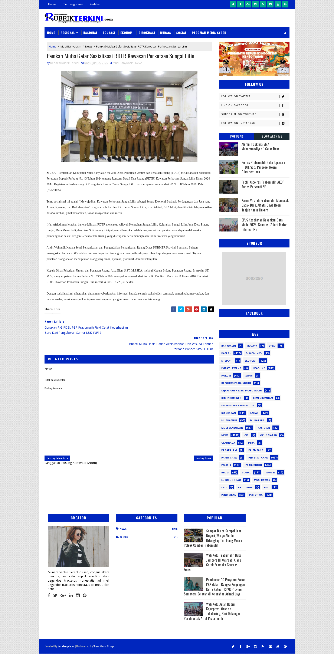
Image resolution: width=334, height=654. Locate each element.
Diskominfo (254, 353)
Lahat (254, 412)
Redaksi (94, 4)
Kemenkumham (263, 397)
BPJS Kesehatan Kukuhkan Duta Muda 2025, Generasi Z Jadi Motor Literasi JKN (264, 224)
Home (52, 4)
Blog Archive (272, 136)
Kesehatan (228, 412)
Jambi (249, 375)
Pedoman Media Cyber (209, 32)
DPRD (272, 345)
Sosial (181, 32)
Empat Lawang (231, 367)
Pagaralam (229, 449)
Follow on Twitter (255, 96)
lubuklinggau (231, 479)
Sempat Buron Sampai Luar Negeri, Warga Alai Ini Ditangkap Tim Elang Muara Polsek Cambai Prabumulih (196, 538)
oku (224, 487)
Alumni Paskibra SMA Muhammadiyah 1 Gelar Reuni (261, 146)
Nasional (90, 32)
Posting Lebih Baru (57, 441)
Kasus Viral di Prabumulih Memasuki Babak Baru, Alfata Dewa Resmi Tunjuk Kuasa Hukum (265, 205)
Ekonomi (127, 32)
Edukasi (109, 32)
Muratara (257, 420)
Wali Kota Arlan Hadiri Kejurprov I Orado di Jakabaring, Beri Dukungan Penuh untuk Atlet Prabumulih (196, 616)
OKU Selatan (268, 435)
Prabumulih (253, 464)
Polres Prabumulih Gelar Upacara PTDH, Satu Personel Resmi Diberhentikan (263, 167)
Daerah (226, 353)
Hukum (226, 375)
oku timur (245, 487)
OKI (246, 435)
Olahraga (228, 442)
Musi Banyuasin (70, 46)
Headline (259, 367)
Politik (226, 464)
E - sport (227, 360)
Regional (67, 32)
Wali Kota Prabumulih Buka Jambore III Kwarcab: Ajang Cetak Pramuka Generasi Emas (195, 562)
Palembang (255, 449)
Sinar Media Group (103, 646)
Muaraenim (229, 420)
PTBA (251, 442)
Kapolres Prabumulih (236, 382)
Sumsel (270, 472)
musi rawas (262, 479)
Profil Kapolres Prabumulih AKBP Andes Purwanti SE (263, 184)
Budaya (165, 32)
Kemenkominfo (231, 397)
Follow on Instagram (255, 123)
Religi (225, 472)
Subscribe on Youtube (255, 114)
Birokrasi (147, 32)
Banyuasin (228, 345)
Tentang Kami (73, 4)
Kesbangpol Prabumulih (238, 405)
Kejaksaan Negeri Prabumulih (241, 390)
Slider (117, 537)
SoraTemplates (66, 646)
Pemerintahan (258, 457)
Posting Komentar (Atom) (79, 446)
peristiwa (256, 494)
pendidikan (228, 494)
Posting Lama (200, 441)
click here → (64, 584)
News (88, 46)
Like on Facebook (255, 105)
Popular (236, 136)
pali (266, 487)
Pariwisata (229, 457)
